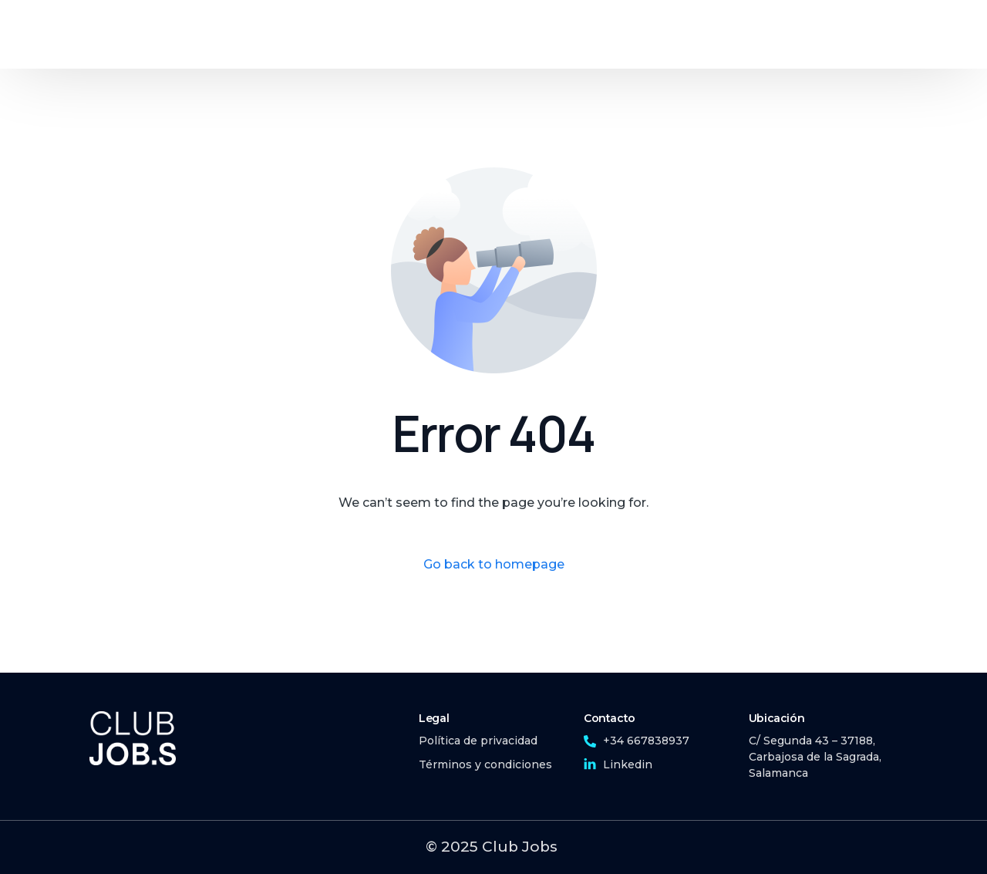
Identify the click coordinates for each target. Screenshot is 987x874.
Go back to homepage (493, 564)
